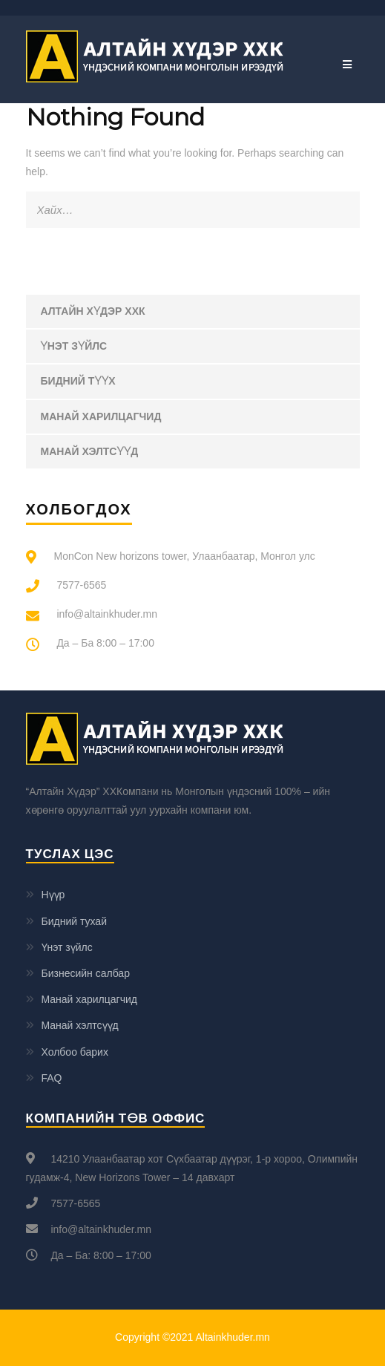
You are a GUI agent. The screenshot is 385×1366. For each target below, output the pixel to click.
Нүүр (53, 895)
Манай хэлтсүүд (90, 451)
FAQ (52, 1078)
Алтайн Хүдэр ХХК (93, 311)
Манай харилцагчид (101, 416)
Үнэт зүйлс (74, 346)
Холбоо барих (75, 1052)
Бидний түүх (78, 381)
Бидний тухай (74, 921)
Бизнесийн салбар (86, 973)
